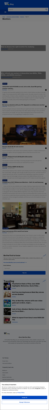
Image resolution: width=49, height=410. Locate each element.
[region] (24, 396)
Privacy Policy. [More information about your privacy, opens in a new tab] (21, 392)
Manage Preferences (24, 402)
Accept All (24, 397)
